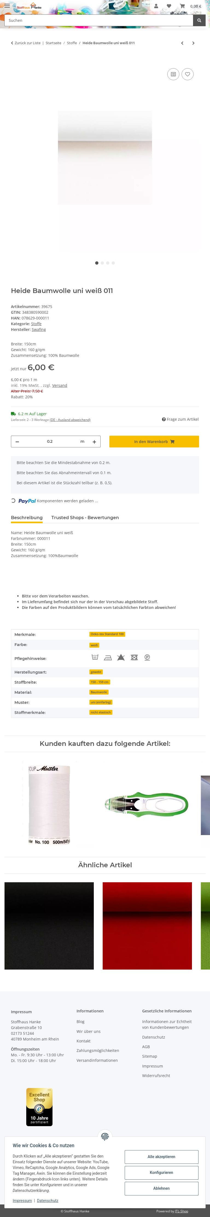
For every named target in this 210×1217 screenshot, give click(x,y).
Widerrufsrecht (156, 1075)
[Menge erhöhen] (94, 441)
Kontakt (84, 1040)
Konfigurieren (160, 1172)
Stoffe (36, 323)
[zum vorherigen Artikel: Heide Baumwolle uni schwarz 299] (182, 43)
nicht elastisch (101, 712)
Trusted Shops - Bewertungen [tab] (85, 517)
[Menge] (50, 441)
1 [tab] (96, 263)
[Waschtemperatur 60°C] (94, 657)
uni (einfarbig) (101, 702)
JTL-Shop (181, 1211)
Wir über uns (89, 1031)
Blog (80, 1021)
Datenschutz (48, 1200)
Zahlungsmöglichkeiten (98, 1050)
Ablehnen (161, 1188)
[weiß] (94, 645)
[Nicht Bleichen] (121, 657)
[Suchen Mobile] (98, 20)
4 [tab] (113, 263)
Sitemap (149, 1056)
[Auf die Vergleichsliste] (173, 74)
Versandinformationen (97, 1060)
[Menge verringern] (17, 441)
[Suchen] (199, 20)
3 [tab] (107, 263)
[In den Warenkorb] (15, 61)
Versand (59, 385)
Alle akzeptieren (160, 1157)
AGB (146, 1046)
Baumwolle (99, 692)
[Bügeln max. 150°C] (108, 657)
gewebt (96, 672)
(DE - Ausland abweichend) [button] (70, 419)
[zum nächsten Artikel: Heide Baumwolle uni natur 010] (193, 43)
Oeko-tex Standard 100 (107, 634)
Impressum (23, 1200)
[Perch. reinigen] (147, 657)
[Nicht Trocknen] (134, 657)
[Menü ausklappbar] (7, 3)
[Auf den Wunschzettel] (188, 74)
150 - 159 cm (100, 682)
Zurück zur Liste (27, 42)
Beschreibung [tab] (27, 517)
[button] (156, 6)
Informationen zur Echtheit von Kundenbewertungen (167, 1024)
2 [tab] (102, 263)
